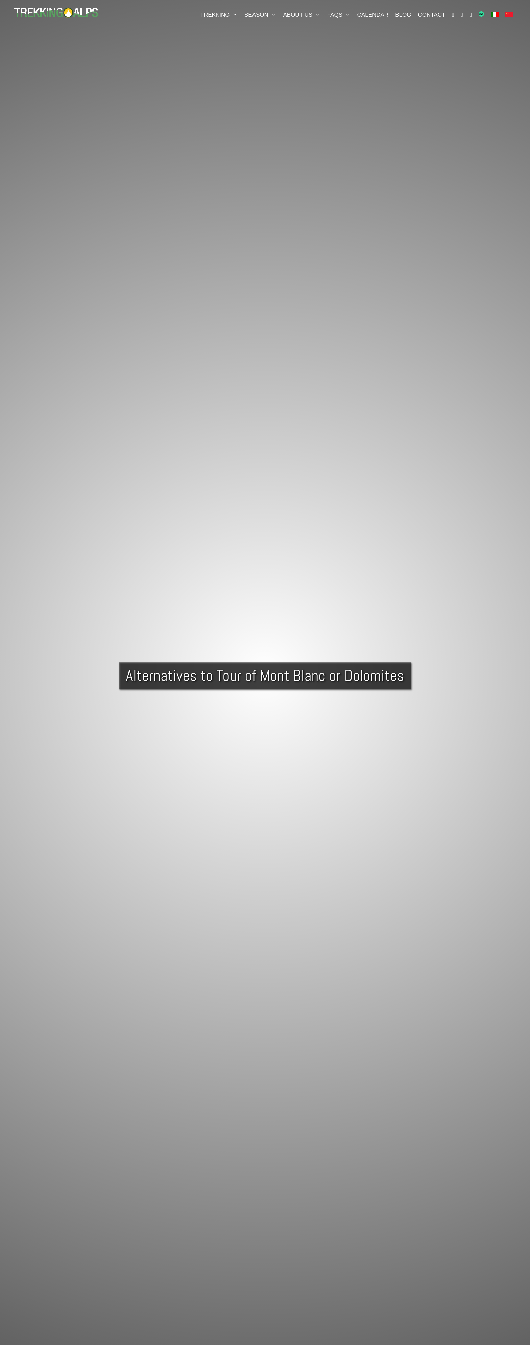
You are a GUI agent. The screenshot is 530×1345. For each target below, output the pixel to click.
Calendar (373, 15)
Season (262, 15)
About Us (303, 15)
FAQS (340, 15)
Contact (431, 15)
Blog (403, 15)
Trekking (220, 15)
